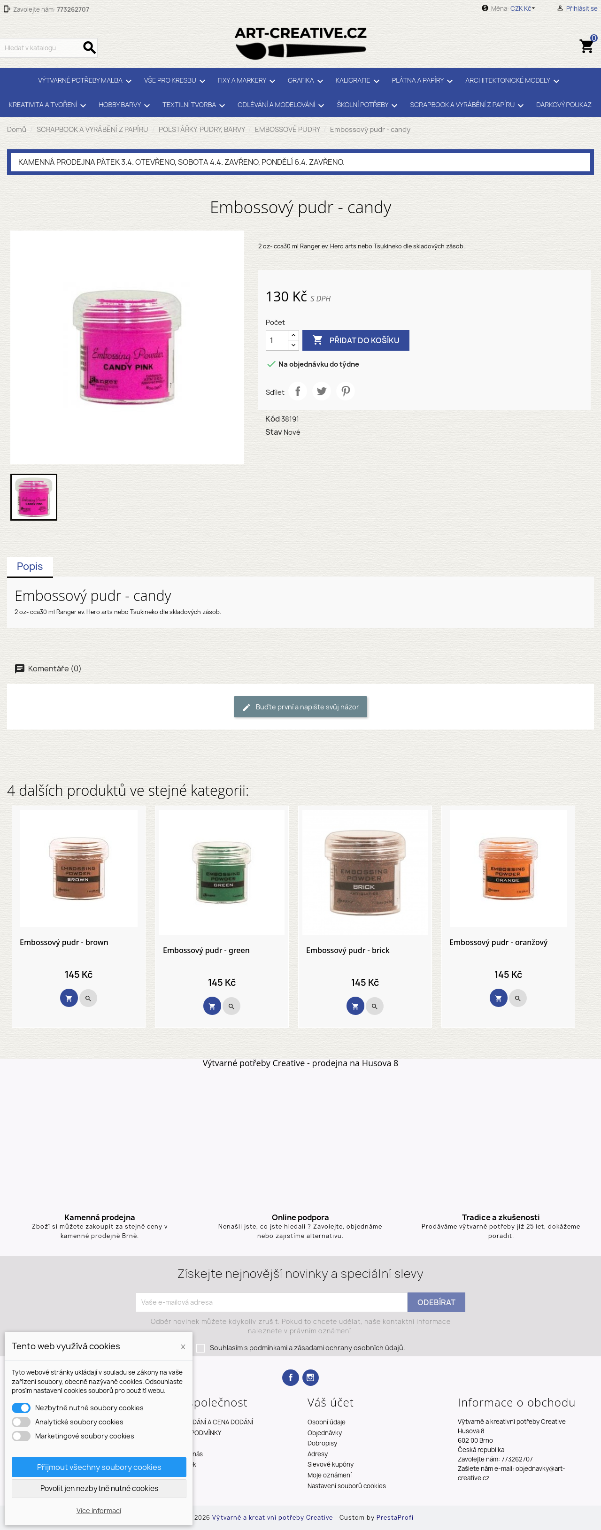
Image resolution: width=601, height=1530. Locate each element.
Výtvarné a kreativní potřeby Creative (273, 1518)
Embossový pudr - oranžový (498, 942)
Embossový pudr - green (206, 950)
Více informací (99, 1510)
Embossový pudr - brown (64, 942)
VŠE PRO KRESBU (176, 81)
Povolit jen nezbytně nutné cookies (99, 1488)
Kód (272, 418)
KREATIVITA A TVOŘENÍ (49, 105)
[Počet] (277, 340)
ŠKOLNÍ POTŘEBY (369, 105)
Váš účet (331, 1402)
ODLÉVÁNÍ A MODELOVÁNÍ (282, 105)
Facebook (290, 1377)
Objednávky (325, 1433)
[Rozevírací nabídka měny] (524, 8)
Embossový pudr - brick (348, 950)
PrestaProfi (395, 1518)
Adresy (318, 1454)
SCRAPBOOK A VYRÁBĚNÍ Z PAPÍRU (468, 105)
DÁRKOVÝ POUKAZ (564, 104)
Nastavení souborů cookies (347, 1486)
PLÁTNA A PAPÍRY (424, 81)
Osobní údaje (327, 1422)
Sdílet (297, 391)
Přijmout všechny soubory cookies (99, 1467)
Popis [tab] (30, 566)
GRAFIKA (307, 81)
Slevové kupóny (331, 1464)
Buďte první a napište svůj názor (300, 707)
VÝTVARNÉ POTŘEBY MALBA (86, 81)
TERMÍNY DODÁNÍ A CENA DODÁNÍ (205, 1422)
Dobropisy (322, 1443)
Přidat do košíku (356, 340)
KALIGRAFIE (359, 81)
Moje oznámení (330, 1475)
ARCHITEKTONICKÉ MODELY (513, 81)
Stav (273, 432)
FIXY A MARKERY (248, 81)
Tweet (321, 391)
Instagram (310, 1377)
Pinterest (345, 391)
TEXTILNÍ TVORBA (195, 105)
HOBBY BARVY (126, 105)
